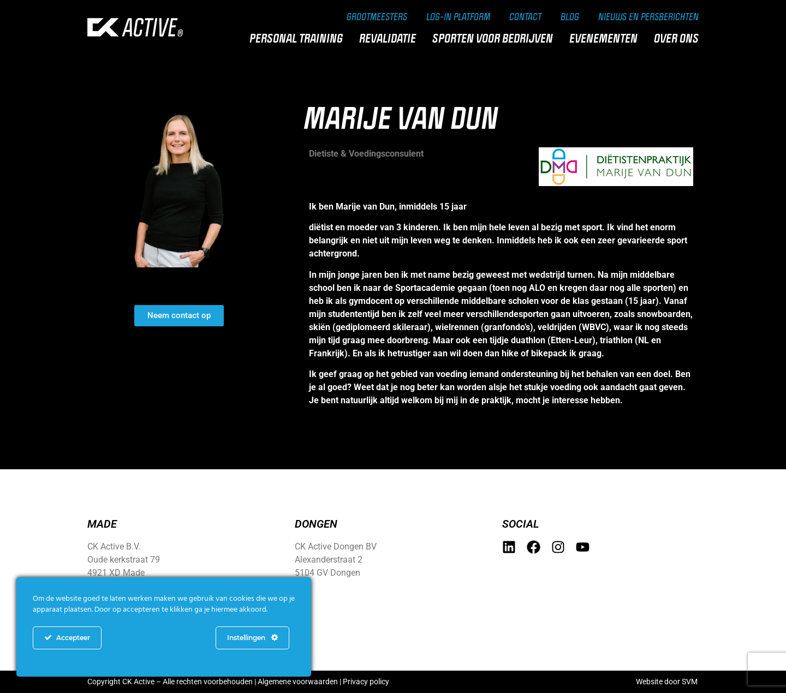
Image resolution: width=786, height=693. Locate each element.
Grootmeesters (377, 16)
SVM (690, 681)
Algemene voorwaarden (298, 681)
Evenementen (606, 38)
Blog (570, 16)
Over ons (679, 38)
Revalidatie (390, 38)
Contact (525, 16)
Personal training (298, 38)
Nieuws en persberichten (648, 16)
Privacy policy (366, 681)
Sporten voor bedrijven (495, 38)
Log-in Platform (458, 16)
